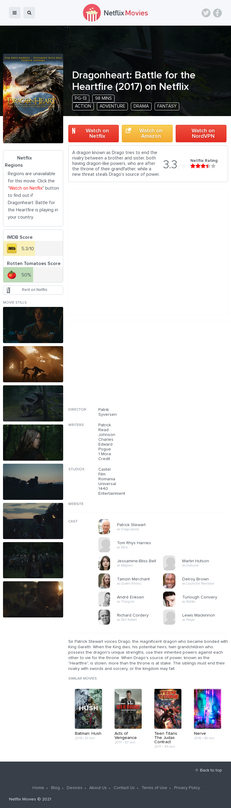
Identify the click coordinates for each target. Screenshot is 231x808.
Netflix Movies (22, 799)
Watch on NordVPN (203, 133)
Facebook (217, 12)
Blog (55, 788)
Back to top (211, 770)
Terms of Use (154, 788)
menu (14, 12)
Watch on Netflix (97, 133)
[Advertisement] (183, 368)
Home (38, 788)
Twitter (206, 12)
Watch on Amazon (150, 133)
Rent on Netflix (34, 290)
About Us (98, 788)
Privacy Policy (187, 788)
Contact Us (124, 788)
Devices (74, 788)
